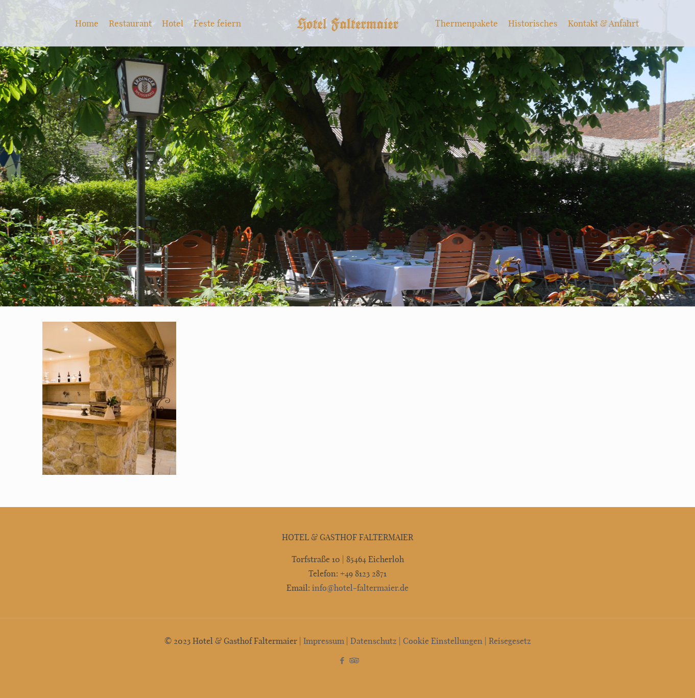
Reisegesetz (510, 640)
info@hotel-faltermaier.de (359, 587)
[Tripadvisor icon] (353, 660)
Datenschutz (373, 640)
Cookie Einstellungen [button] (443, 640)
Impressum (323, 640)
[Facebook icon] (342, 660)
